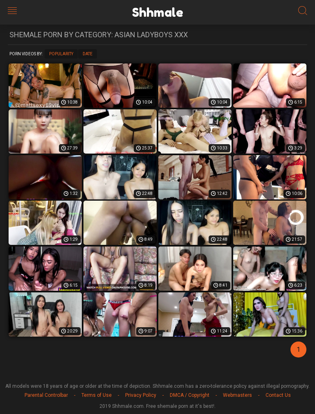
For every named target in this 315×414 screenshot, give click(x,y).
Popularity (61, 54)
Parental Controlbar (46, 395)
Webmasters (237, 395)
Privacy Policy (140, 395)
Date (87, 54)
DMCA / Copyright (189, 395)
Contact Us (278, 395)
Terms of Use (96, 395)
